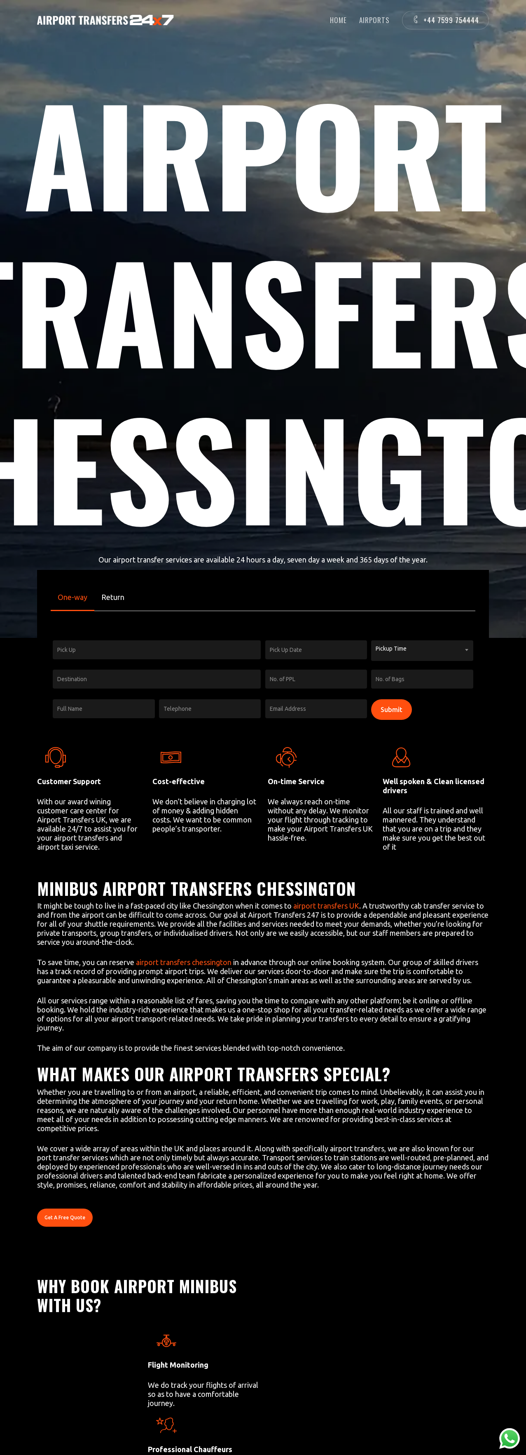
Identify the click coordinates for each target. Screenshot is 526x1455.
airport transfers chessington (183, 962)
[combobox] (422, 650)
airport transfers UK (326, 906)
